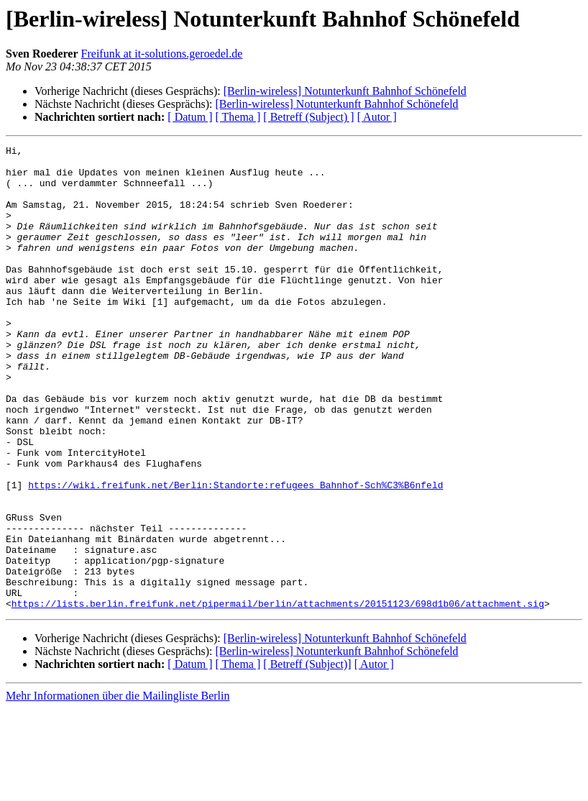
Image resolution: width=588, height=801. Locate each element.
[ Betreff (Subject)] (307, 757)
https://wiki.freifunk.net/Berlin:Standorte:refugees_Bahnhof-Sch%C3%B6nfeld (235, 553)
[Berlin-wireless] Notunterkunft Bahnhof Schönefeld (345, 91)
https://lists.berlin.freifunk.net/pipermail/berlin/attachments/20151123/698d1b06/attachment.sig (278, 696)
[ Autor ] (377, 117)
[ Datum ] (189, 117)
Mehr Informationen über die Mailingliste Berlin (117, 788)
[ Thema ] (238, 117)
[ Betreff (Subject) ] (308, 117)
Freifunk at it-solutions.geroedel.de (162, 53)
